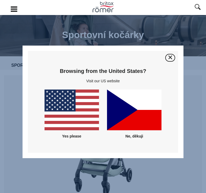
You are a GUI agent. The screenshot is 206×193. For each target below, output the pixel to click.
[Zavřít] (170, 58)
